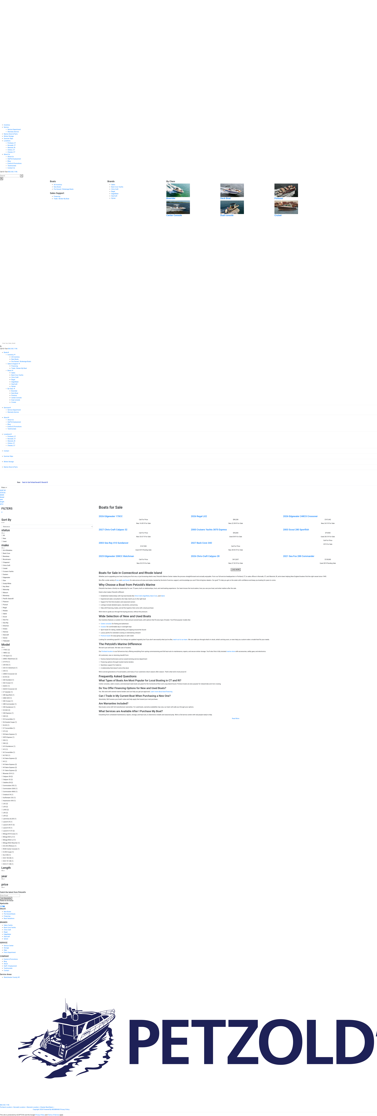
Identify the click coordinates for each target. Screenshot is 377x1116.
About (6, 417)
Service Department (14, 129)
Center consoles (106, 624)
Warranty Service (13, 132)
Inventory (7, 125)
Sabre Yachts (8, 925)
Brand (9, 370)
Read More (235, 718)
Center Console (16, 398)
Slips (5, 950)
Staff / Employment (10, 966)
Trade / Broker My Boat (61, 199)
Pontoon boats (105, 636)
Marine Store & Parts (11, 134)
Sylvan (113, 198)
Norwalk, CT (12, 145)
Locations (7, 141)
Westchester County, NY (12, 977)
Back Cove (153, 596)
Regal (113, 191)
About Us (7, 154)
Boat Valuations (9, 918)
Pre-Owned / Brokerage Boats (64, 189)
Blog (9, 161)
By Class (10, 389)
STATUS (2, 493)
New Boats (57, 187)
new (117, 580)
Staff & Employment (14, 159)
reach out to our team (180, 639)
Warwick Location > (33, 1107)
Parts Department (10, 952)
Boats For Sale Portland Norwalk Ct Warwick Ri (35, 482)
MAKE (2, 495)
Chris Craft (114, 189)
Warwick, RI (11, 147)
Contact (6, 451)
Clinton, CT (11, 150)
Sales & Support (13, 364)
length (2, 502)
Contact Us (11, 168)
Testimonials (12, 166)
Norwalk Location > (19, 1107)
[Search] (1, 178)
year (1, 499)
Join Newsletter (6, 898)
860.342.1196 (12, 172)
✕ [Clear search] (21, 176)
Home (18, 482)
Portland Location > (6, 1107)
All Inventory (58, 185)
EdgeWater (114, 194)
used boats (126, 580)
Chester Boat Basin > (47, 1107)
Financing (57, 196)
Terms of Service (53, 1115)
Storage (6, 948)
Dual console (15, 400)
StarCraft (114, 196)
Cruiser (13, 402)
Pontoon (14, 395)
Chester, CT (11, 152)
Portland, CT (12, 143)
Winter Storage (9, 136)
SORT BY (3, 490)
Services (6, 408)
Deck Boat (14, 393)
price (1, 504)
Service (6, 127)
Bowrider (14, 391)
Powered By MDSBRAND (51, 1109)
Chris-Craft (138, 596)
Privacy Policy (65, 1109)
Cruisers (103, 627)
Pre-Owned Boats (9, 914)
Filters (4, 487)
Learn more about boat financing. (162, 692)
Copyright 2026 (38, 1109)
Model (2, 497)
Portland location (107, 651)
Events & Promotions (14, 163)
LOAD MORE (235, 569)
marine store (231, 651)
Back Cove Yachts (117, 187)
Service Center (8, 946)
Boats (6, 352)
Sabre (113, 185)
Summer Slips (8, 138)
